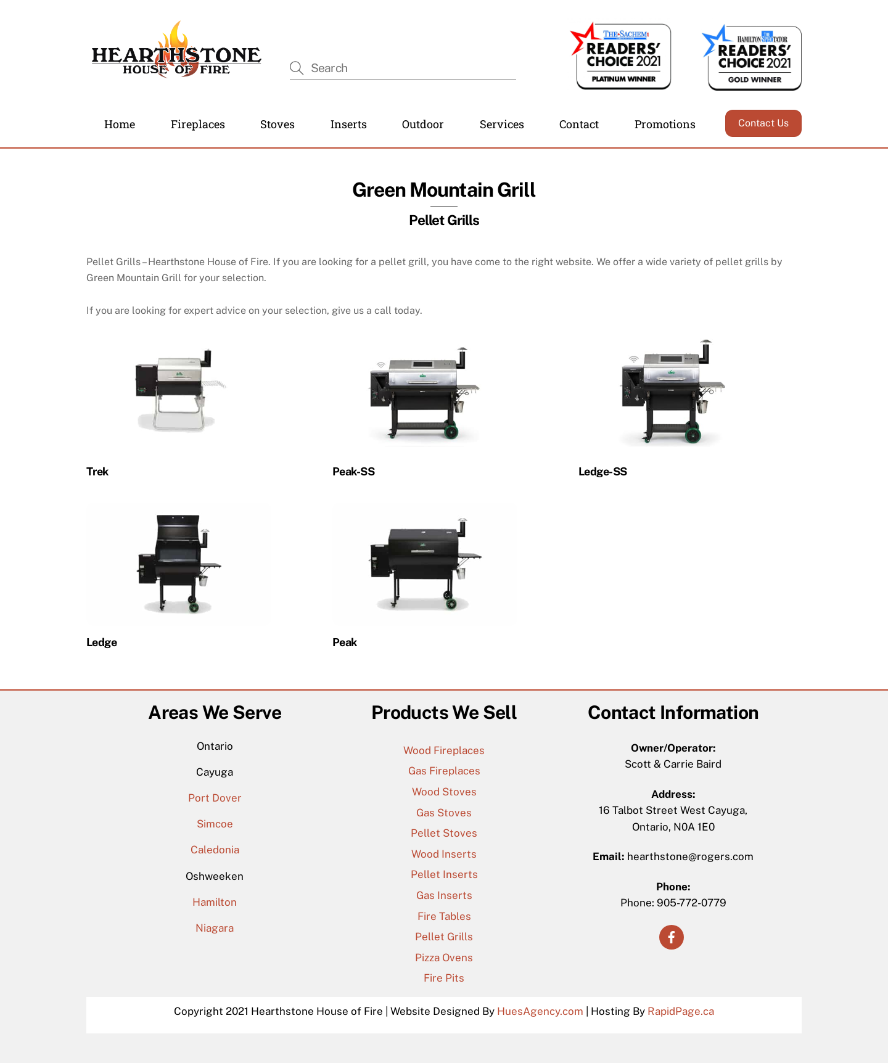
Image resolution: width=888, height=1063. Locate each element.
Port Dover (215, 798)
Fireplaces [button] (198, 124)
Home (119, 124)
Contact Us (763, 123)
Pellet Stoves (444, 833)
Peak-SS (353, 471)
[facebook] (671, 936)
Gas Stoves (444, 812)
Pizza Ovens (444, 957)
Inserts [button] (349, 124)
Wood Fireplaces (444, 750)
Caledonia (215, 849)
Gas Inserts (444, 895)
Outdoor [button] (423, 124)
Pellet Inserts (444, 874)
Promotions (665, 124)
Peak (344, 642)
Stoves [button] (277, 124)
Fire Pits (444, 978)
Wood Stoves (444, 792)
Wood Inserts (444, 854)
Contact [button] (579, 124)
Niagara (214, 928)
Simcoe (215, 824)
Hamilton (214, 902)
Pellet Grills (444, 936)
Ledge (101, 642)
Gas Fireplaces (444, 771)
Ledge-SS (602, 471)
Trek (97, 471)
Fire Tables (444, 916)
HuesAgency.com (540, 1011)
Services (502, 124)
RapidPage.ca (681, 1011)
